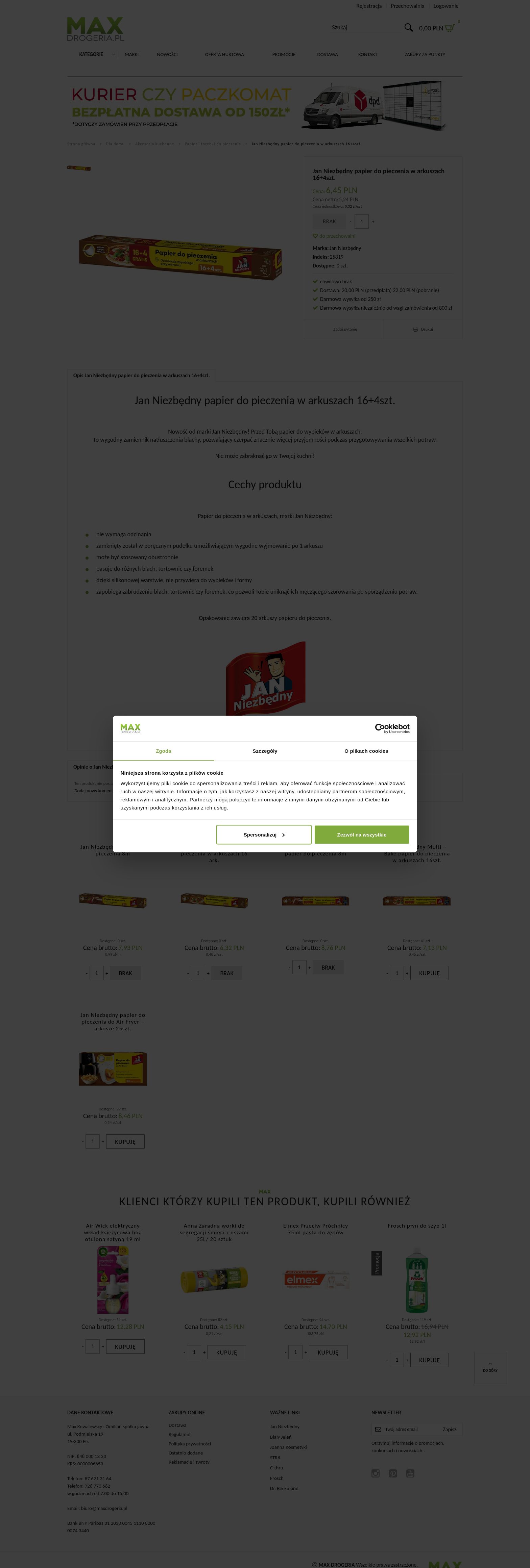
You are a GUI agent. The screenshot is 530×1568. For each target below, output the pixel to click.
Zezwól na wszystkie (361, 835)
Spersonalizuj (264, 835)
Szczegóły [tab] (264, 750)
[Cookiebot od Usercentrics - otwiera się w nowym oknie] (380, 728)
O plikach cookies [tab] (366, 750)
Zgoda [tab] (163, 750)
